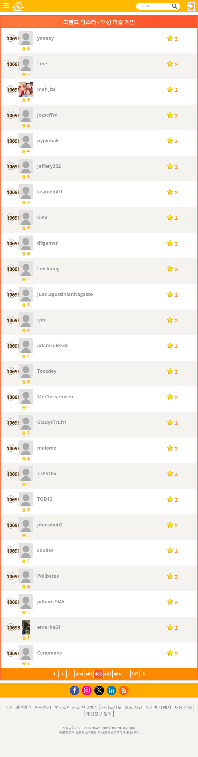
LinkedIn (112, 690)
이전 (54, 674)
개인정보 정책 (99, 713)
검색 (173, 6)
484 (117, 674)
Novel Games (18, 6)
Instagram (87, 690)
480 (79, 674)
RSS (125, 690)
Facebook (76, 689)
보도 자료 (133, 707)
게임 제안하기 (18, 707)
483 (108, 674)
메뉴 (6, 6)
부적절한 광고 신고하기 (76, 707)
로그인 (191, 6)
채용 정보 (183, 707)
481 (88, 674)
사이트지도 (111, 707)
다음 (144, 674)
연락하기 (43, 707)
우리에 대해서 (159, 707)
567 (135, 674)
